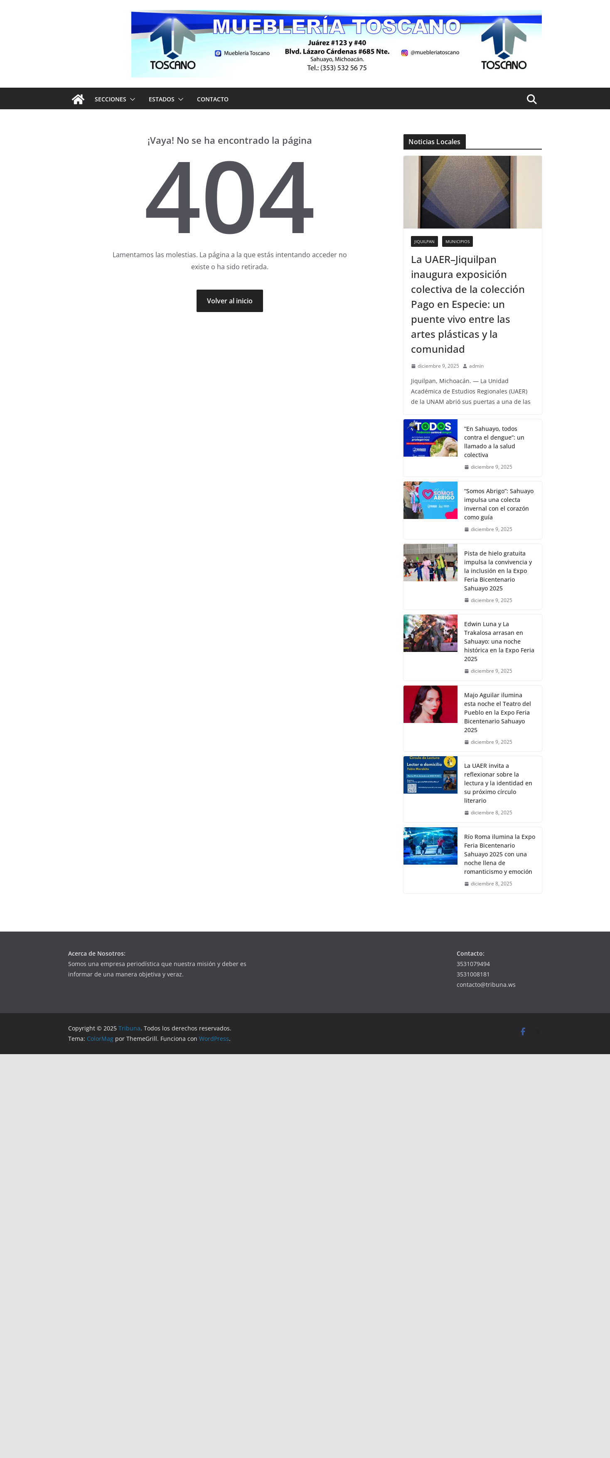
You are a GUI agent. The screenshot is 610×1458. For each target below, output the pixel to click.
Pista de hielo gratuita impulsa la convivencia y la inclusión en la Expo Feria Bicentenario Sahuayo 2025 (498, 570)
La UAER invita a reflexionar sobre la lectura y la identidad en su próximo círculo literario (498, 783)
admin (476, 365)
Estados (162, 99)
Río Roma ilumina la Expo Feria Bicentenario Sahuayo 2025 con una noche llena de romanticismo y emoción (499, 854)
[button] (130, 99)
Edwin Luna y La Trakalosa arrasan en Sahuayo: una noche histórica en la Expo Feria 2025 (499, 641)
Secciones (110, 99)
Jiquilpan (424, 241)
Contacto (213, 99)
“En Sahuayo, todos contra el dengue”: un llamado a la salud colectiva (494, 442)
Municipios (457, 241)
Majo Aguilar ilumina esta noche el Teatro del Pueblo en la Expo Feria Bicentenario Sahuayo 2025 (497, 712)
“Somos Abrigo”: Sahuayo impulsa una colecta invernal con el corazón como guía (499, 504)
